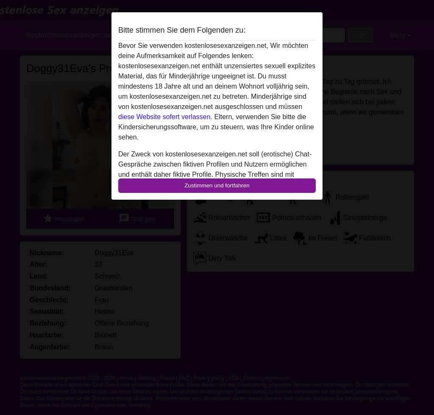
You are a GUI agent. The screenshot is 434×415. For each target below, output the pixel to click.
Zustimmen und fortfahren (217, 185)
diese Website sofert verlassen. (165, 116)
